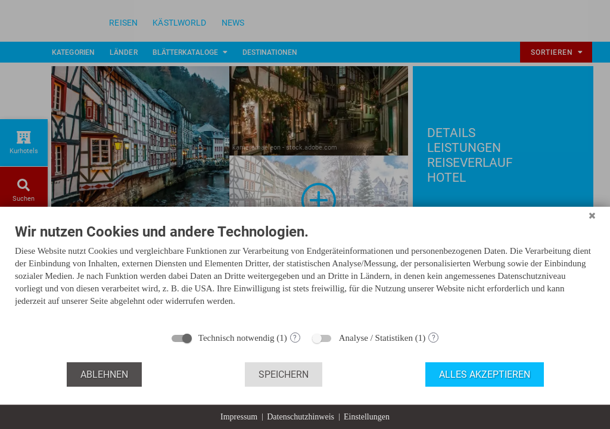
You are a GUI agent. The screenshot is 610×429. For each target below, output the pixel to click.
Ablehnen (104, 374)
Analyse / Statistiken (376, 338)
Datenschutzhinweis (300, 416)
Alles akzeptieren (484, 374)
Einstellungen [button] (367, 416)
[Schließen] (592, 216)
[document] (305, 274)
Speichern (284, 374)
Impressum (238, 416)
